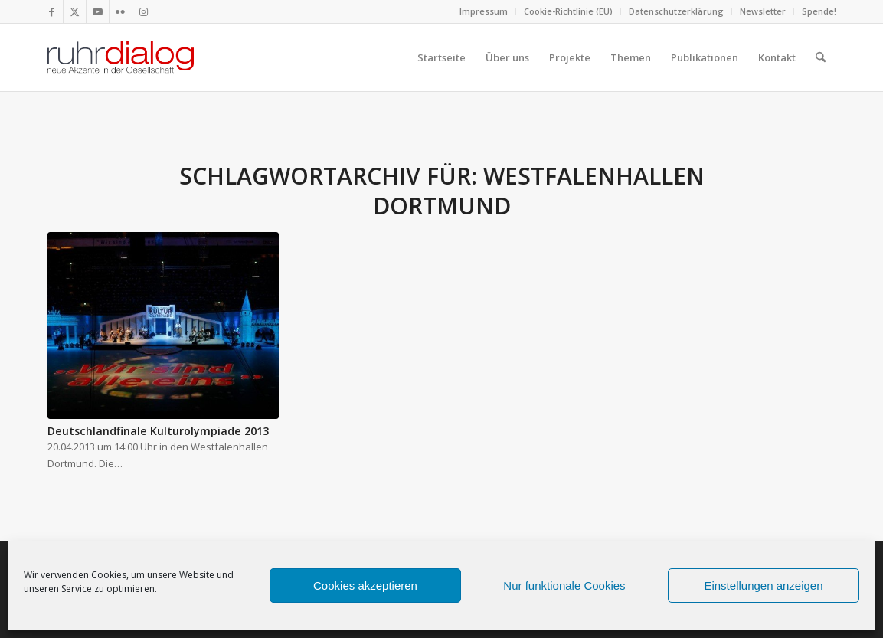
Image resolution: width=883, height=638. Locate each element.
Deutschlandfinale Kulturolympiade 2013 (158, 431)
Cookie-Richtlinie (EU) (568, 11)
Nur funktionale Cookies (564, 585)
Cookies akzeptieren (365, 585)
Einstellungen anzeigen (763, 585)
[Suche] (821, 57)
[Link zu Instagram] (143, 11)
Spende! (819, 11)
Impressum (483, 11)
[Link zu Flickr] (121, 11)
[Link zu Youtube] (98, 11)
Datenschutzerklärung (676, 11)
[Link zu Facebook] (52, 11)
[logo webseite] (121, 57)
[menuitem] (484, 11)
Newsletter (763, 11)
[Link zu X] (75, 11)
